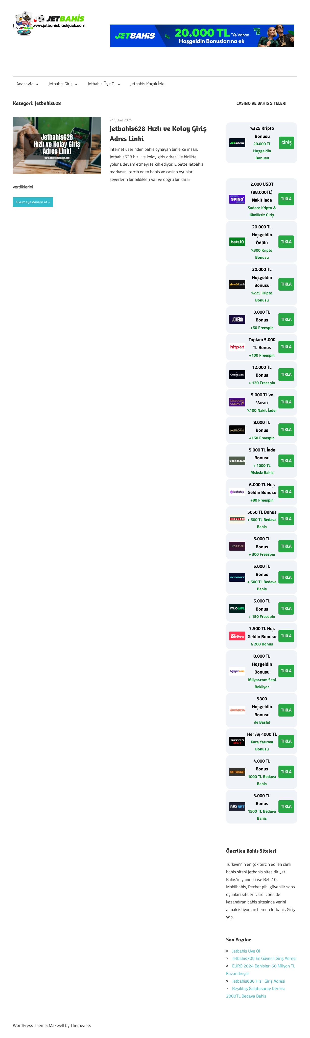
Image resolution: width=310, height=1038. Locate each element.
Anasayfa (27, 83)
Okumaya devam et (31, 202)
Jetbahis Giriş (63, 83)
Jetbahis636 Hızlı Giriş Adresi (258, 981)
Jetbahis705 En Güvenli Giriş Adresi (264, 958)
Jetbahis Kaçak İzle (147, 83)
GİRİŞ (286, 142)
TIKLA (286, 199)
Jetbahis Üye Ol (104, 83)
